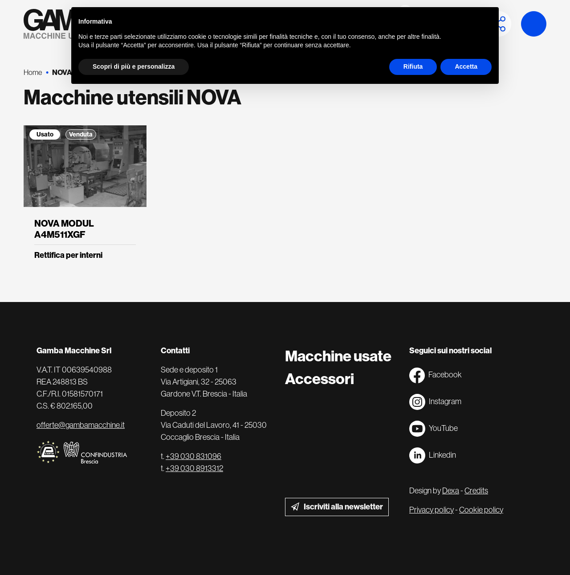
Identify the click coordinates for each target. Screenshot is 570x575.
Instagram (435, 402)
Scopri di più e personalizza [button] (134, 66)
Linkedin (432, 455)
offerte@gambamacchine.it (81, 425)
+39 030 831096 (193, 456)
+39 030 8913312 (194, 468)
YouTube (433, 429)
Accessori (319, 379)
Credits (476, 490)
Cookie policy (481, 509)
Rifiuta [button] (413, 66)
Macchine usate (338, 356)
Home (33, 72)
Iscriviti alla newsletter (343, 507)
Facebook (435, 375)
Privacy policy (431, 509)
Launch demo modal (533, 24)
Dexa (450, 490)
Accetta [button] (466, 66)
